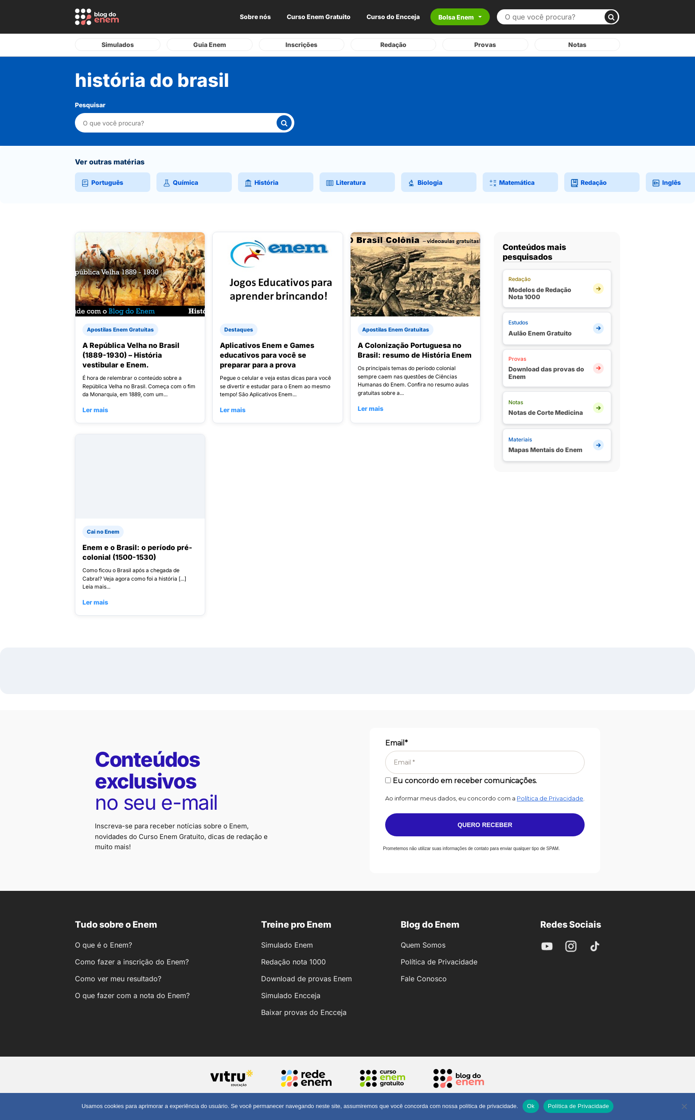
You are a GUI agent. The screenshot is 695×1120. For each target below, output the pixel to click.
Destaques (238, 329)
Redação (393, 44)
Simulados (118, 44)
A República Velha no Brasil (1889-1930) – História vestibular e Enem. (131, 355)
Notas (577, 44)
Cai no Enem (103, 531)
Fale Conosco (424, 978)
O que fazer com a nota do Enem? (132, 995)
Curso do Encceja (393, 16)
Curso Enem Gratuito (319, 16)
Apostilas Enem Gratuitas (120, 329)
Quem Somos (423, 944)
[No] (683, 1106)
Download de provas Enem (306, 978)
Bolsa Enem (456, 17)
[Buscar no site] (554, 17)
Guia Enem (209, 44)
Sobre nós (255, 16)
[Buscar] (611, 16)
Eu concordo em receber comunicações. (461, 781)
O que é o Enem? (103, 944)
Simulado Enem (287, 944)
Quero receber (484, 824)
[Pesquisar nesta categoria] (179, 123)
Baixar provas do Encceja (304, 1012)
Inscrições (301, 44)
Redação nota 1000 (293, 961)
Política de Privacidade (550, 798)
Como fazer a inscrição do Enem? (132, 961)
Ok (531, 1106)
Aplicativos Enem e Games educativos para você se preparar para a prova (267, 355)
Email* (396, 743)
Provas (485, 44)
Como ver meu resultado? (118, 978)
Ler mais (95, 410)
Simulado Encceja (290, 995)
